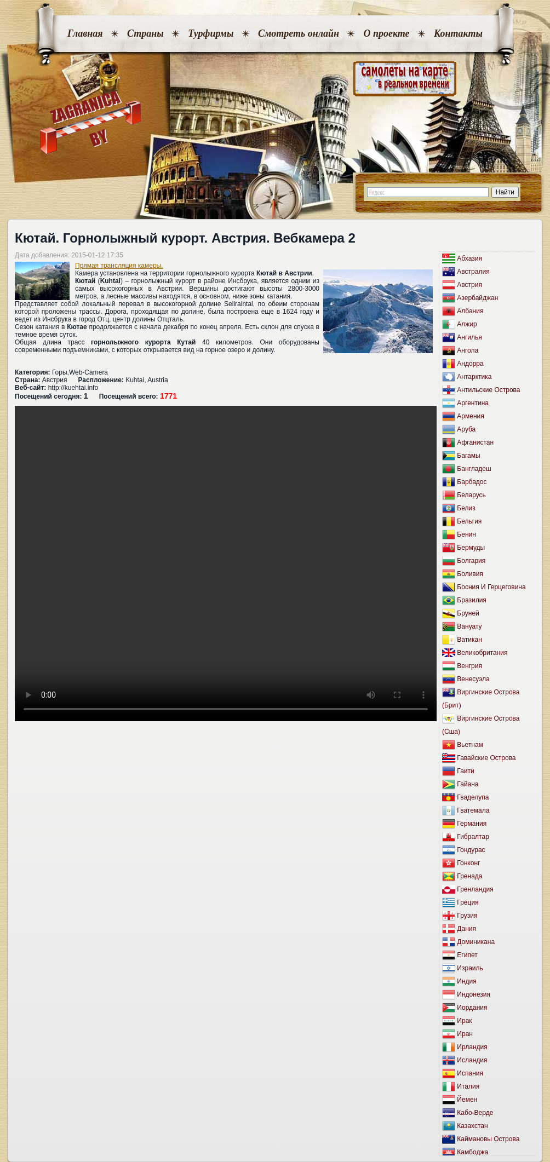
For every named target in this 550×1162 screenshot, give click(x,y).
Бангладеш (474, 469)
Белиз (466, 508)
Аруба (466, 429)
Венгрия (469, 666)
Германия (471, 823)
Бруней (468, 613)
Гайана (467, 784)
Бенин (466, 534)
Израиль (470, 968)
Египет (467, 955)
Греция (467, 902)
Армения (470, 416)
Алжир (467, 324)
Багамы (468, 455)
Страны (145, 33)
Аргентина (473, 403)
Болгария (471, 561)
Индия (466, 981)
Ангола (467, 350)
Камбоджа (472, 1152)
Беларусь (471, 495)
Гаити (465, 771)
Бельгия (469, 521)
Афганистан (475, 442)
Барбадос (471, 482)
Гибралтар (473, 837)
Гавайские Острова (486, 758)
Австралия (473, 271)
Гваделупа (473, 797)
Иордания (472, 1007)
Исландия (472, 1060)
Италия (468, 1086)
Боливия (470, 574)
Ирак (464, 1021)
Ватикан (469, 639)
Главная (84, 33)
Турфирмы (210, 33)
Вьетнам (470, 745)
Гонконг (468, 863)
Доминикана (476, 942)
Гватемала (473, 810)
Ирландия (472, 1047)
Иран (465, 1034)
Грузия (467, 915)
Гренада (469, 876)
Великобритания (482, 653)
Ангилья (469, 337)
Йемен (467, 1099)
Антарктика (474, 377)
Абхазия (469, 258)
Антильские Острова (488, 390)
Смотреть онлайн (298, 33)
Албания (470, 311)
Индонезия (473, 994)
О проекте (386, 33)
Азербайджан (477, 298)
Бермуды (471, 547)
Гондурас (471, 850)
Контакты (458, 33)
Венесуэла (473, 679)
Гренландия (475, 889)
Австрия (469, 285)
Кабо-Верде (475, 1113)
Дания (466, 929)
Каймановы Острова (488, 1139)
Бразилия (471, 600)
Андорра (470, 363)
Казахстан (472, 1126)
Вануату (469, 626)
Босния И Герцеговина (491, 587)
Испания (470, 1073)
